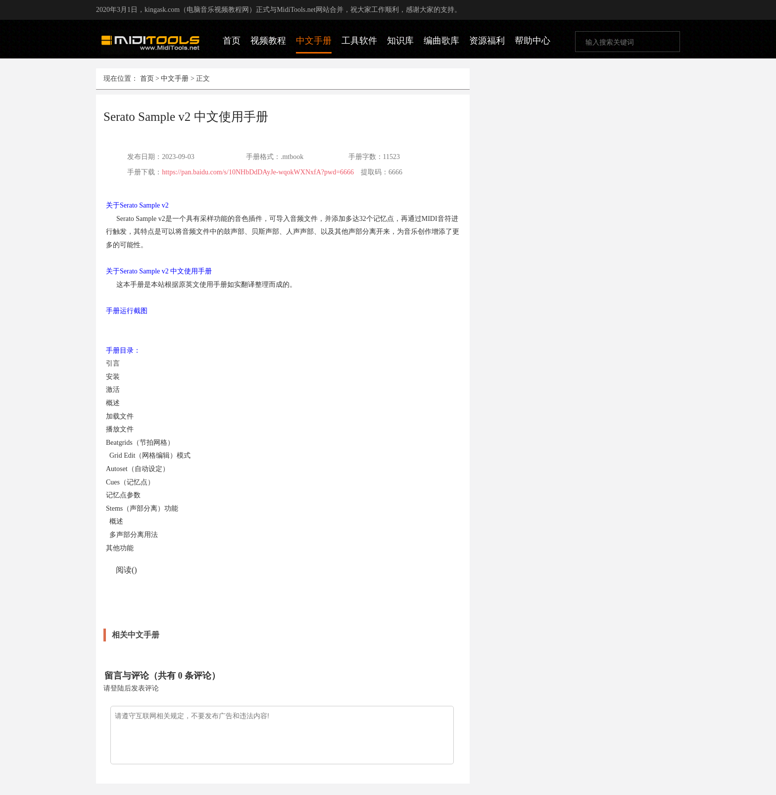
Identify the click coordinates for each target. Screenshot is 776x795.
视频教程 (268, 41)
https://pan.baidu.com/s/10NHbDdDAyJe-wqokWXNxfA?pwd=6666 (258, 172)
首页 (232, 41)
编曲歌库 (441, 41)
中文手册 (314, 41)
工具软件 (359, 41)
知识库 (400, 41)
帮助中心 (532, 41)
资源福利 (487, 41)
